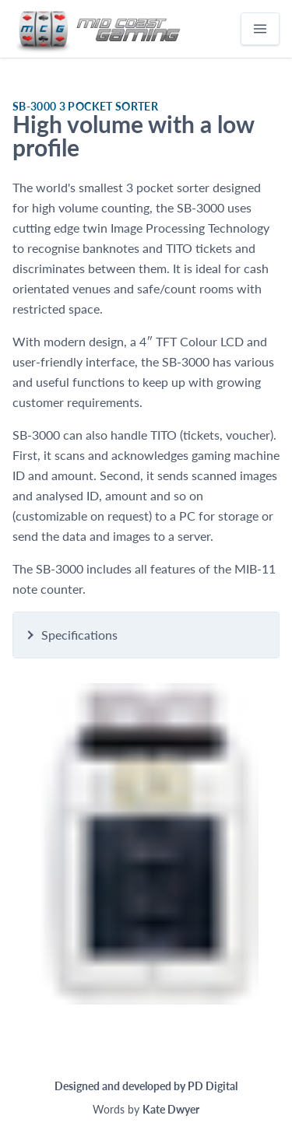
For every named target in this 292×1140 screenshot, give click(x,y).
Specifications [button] (79, 634)
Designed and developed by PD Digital (146, 1086)
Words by (146, 1109)
